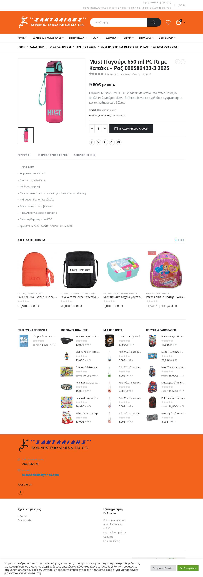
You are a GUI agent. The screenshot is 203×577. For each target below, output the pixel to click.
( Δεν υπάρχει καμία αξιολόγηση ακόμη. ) (128, 74)
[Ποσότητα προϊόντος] (98, 128)
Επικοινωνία (25, 520)
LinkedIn (105, 142)
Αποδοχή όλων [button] (188, 568)
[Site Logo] (52, 22)
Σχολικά (111, 37)
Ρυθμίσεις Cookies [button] (163, 568)
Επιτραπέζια (76, 37)
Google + (112, 142)
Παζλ (95, 37)
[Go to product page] (51, 269)
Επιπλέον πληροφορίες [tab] (52, 155)
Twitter (98, 142)
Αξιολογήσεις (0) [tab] (84, 155)
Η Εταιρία (23, 516)
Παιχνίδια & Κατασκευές (46, 37)
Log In (182, 5)
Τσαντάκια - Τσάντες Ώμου (95, 293)
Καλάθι (107, 528)
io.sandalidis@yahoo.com (40, 475)
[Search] (154, 22)
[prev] (177, 61)
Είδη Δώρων (166, 37)
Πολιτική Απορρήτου (115, 532)
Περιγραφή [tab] (24, 155)
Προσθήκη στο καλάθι (133, 128)
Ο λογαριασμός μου (114, 520)
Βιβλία (127, 37)
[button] (176, 240)
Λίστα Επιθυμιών (112, 524)
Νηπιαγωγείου (166, 293)
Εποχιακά (145, 37)
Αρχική (22, 37)
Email (119, 142)
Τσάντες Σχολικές (48, 293)
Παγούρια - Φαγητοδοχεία (129, 293)
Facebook (92, 142)
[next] (183, 61)
